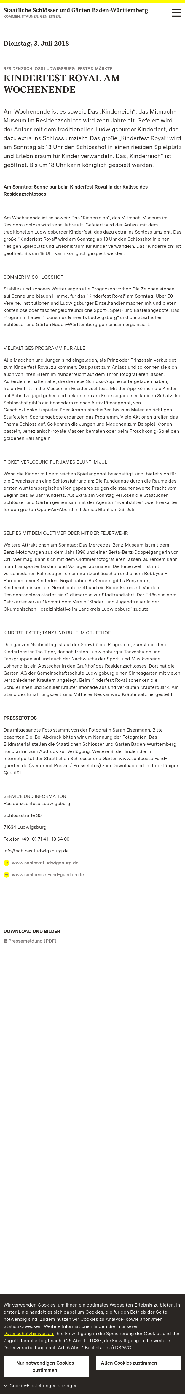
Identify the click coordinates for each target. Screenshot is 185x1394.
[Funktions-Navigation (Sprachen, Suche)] (176, 13)
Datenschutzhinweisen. (29, 1333)
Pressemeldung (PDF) (32, 941)
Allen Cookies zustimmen (129, 1363)
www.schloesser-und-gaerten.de (48, 874)
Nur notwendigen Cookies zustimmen (45, 1366)
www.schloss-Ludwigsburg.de (45, 863)
